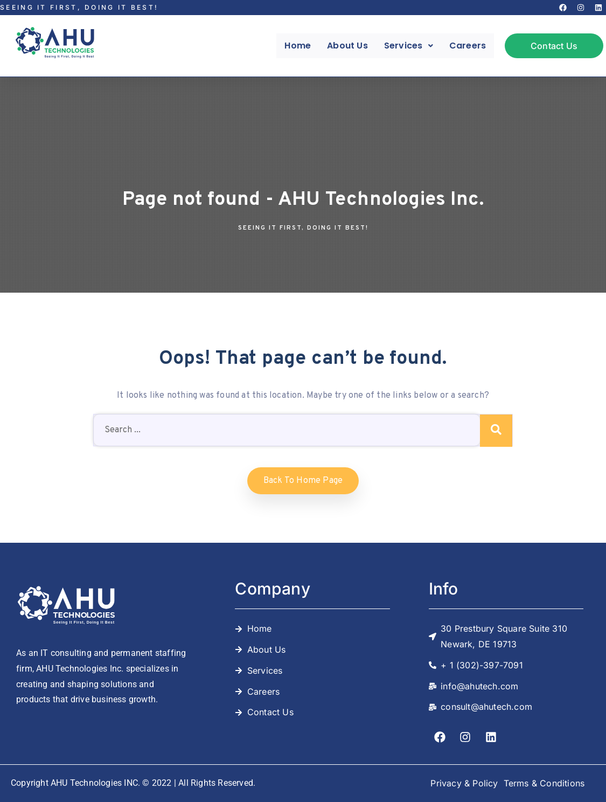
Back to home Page (303, 480)
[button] (408, 45)
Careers (467, 45)
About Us (347, 45)
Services (408, 45)
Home (297, 45)
